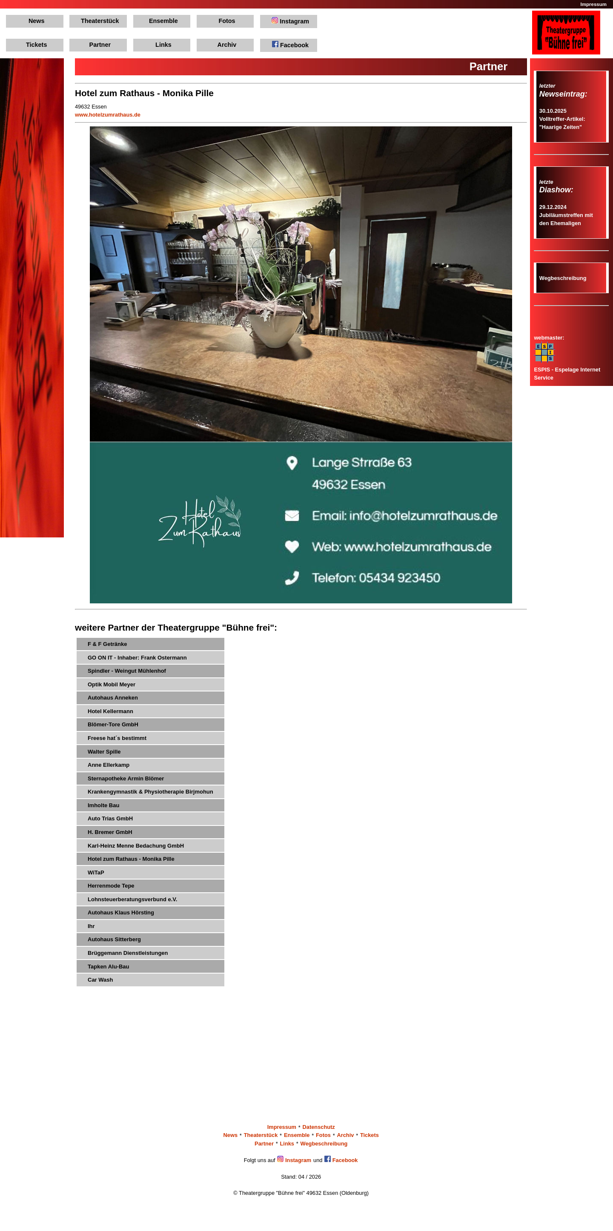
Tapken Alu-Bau (108, 966)
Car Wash (100, 980)
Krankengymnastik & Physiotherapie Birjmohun (150, 791)
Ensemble (163, 20)
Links (163, 44)
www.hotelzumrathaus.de (107, 114)
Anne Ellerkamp (108, 765)
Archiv (227, 44)
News (37, 20)
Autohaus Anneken (113, 697)
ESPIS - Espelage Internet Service (567, 369)
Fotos (226, 20)
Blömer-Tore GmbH (113, 724)
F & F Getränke (107, 644)
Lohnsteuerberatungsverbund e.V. (132, 899)
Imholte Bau (103, 805)
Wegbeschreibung (563, 278)
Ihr (91, 926)
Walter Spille (104, 751)
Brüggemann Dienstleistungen (128, 953)
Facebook (290, 45)
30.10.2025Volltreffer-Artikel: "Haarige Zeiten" (562, 119)
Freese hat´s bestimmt (117, 738)
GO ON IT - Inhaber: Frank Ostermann (137, 657)
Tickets (36, 44)
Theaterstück (100, 20)
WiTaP (96, 872)
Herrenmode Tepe (111, 886)
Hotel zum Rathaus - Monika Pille (131, 859)
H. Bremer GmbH (110, 832)
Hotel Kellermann (110, 711)
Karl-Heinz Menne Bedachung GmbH (136, 846)
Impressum (594, 4)
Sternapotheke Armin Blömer (126, 778)
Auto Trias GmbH (110, 818)
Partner (100, 44)
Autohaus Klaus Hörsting (121, 912)
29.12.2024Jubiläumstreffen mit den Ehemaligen (566, 215)
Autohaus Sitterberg (114, 939)
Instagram (290, 21)
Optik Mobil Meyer (111, 684)
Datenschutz (319, 1127)
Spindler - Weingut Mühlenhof (127, 671)
